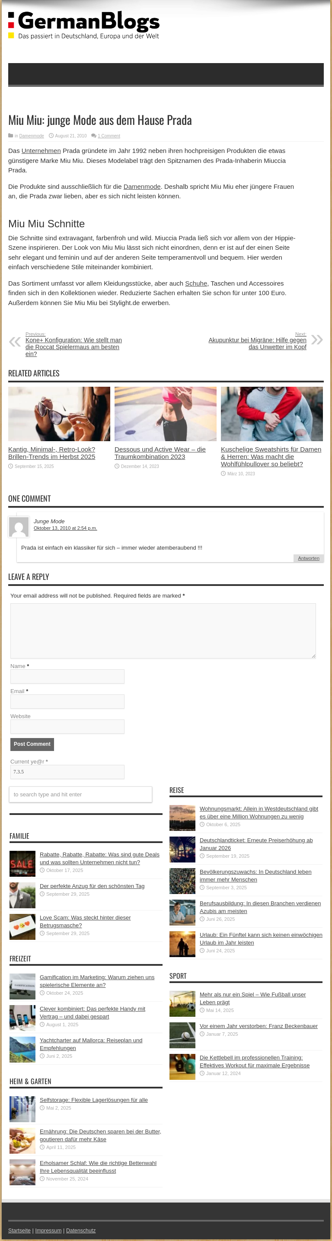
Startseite (20, 1232)
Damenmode (31, 136)
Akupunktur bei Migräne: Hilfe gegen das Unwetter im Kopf (253, 340)
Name (18, 668)
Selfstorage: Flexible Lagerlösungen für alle (94, 1101)
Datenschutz (84, 1232)
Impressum (50, 1232)
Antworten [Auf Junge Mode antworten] (308, 558)
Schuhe (196, 283)
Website (20, 718)
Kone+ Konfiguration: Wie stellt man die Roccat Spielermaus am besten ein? (78, 344)
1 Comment (109, 136)
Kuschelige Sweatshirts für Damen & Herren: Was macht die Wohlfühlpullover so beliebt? (271, 456)
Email (17, 693)
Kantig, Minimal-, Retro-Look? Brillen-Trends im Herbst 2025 (51, 452)
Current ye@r (29, 763)
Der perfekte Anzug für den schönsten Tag (92, 888)
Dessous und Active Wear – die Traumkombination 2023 (160, 452)
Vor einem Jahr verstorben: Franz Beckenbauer (259, 1028)
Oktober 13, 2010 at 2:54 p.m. (65, 528)
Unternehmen (41, 150)
